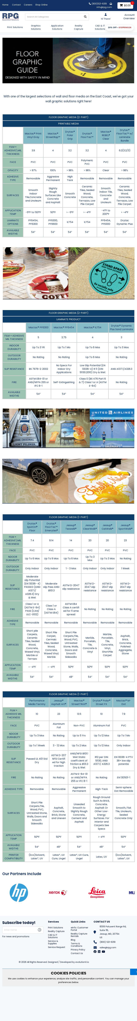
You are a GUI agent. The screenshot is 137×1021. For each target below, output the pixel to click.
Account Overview (129, 16)
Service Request (56, 947)
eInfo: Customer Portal (79, 929)
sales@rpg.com (108, 947)
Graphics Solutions (36, 27)
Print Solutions (15, 27)
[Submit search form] (85, 17)
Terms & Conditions (76, 945)
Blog (73, 939)
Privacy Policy (78, 949)
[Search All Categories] (57, 16)
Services (53, 921)
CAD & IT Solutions (100, 27)
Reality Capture (78, 27)
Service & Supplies (53, 942)
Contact (16, 4)
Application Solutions (57, 27)
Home (5, 4)
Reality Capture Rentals (79, 935)
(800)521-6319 (98, 3)
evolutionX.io (82, 962)
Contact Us (77, 953)
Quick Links (78, 921)
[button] (119, 27)
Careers (28, 4)
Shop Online (41, 4)
